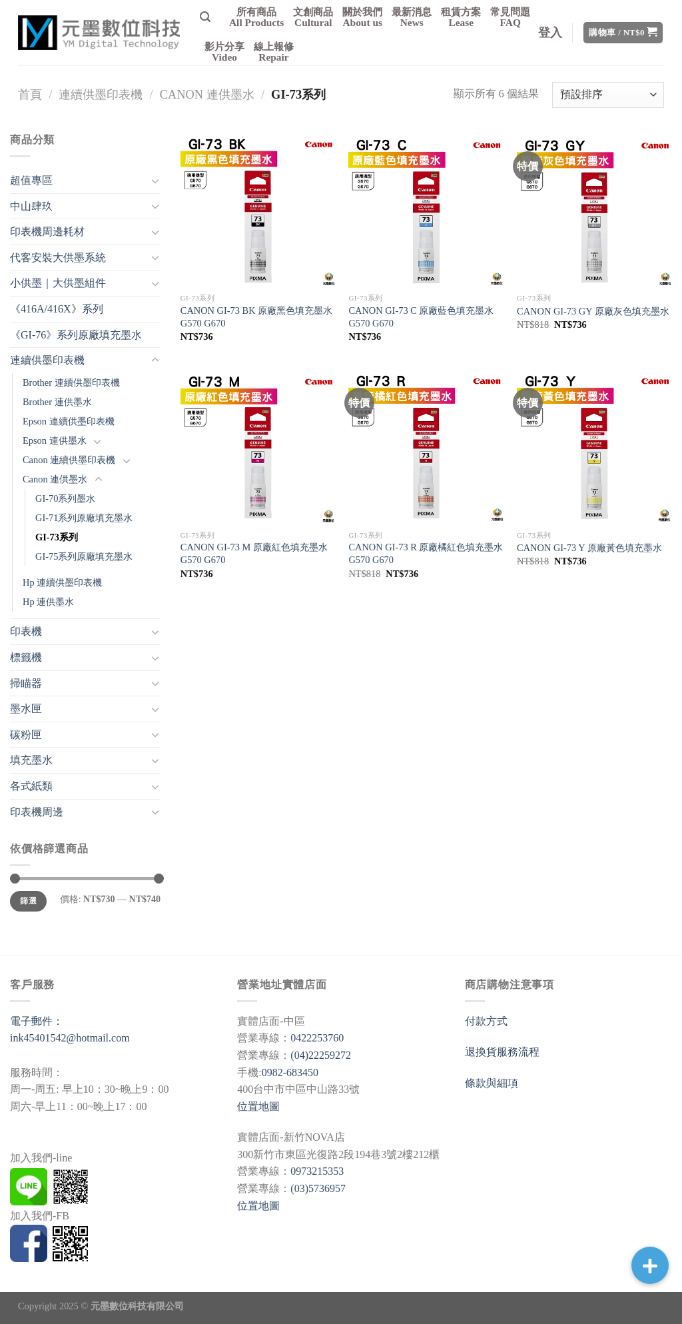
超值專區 (31, 180)
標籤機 (26, 657)
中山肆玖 (31, 206)
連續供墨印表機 (101, 94)
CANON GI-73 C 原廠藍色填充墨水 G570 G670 (421, 317)
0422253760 (317, 1037)
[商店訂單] (608, 95)
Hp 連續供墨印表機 (62, 582)
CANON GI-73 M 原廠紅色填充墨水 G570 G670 (254, 553)
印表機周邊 (36, 812)
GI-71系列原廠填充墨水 (84, 517)
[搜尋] (205, 17)
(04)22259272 (320, 1055)
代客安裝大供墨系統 (58, 257)
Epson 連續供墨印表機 (69, 421)
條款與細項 (491, 1083)
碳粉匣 (26, 734)
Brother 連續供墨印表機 (71, 382)
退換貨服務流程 (502, 1051)
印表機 (26, 631)
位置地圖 (258, 1106)
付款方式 (486, 1021)
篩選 (28, 901)
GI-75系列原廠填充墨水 (84, 556)
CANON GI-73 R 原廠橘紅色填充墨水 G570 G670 (425, 553)
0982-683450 (290, 1072)
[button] (650, 1265)
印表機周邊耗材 (47, 231)
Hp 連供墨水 (48, 601)
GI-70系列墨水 (65, 498)
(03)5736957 (318, 1188)
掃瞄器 (26, 683)
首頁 (30, 94)
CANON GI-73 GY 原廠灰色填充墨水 (593, 311)
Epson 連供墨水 (55, 440)
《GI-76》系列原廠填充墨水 (76, 334)
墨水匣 (26, 708)
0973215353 (317, 1171)
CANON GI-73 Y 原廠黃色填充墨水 (589, 547)
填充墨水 (31, 760)
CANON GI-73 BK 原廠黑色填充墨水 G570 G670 (256, 317)
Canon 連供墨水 (207, 94)
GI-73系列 (56, 537)
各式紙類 (31, 786)
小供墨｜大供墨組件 (58, 283)
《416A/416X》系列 (56, 309)
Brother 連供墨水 (57, 401)
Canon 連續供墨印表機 (69, 459)
